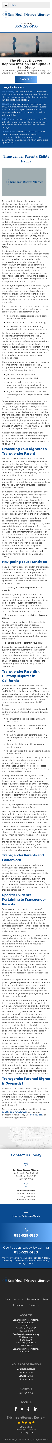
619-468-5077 (26, 1351)
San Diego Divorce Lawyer (14, 1112)
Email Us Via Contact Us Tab (26, 1216)
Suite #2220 (26, 1340)
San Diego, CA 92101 (26, 1342)
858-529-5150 (26, 26)
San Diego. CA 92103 (26, 1176)
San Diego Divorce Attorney (26, 1170)
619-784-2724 (26, 1345)
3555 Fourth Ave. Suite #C (26, 1173)
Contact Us (26, 79)
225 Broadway (26, 1337)
